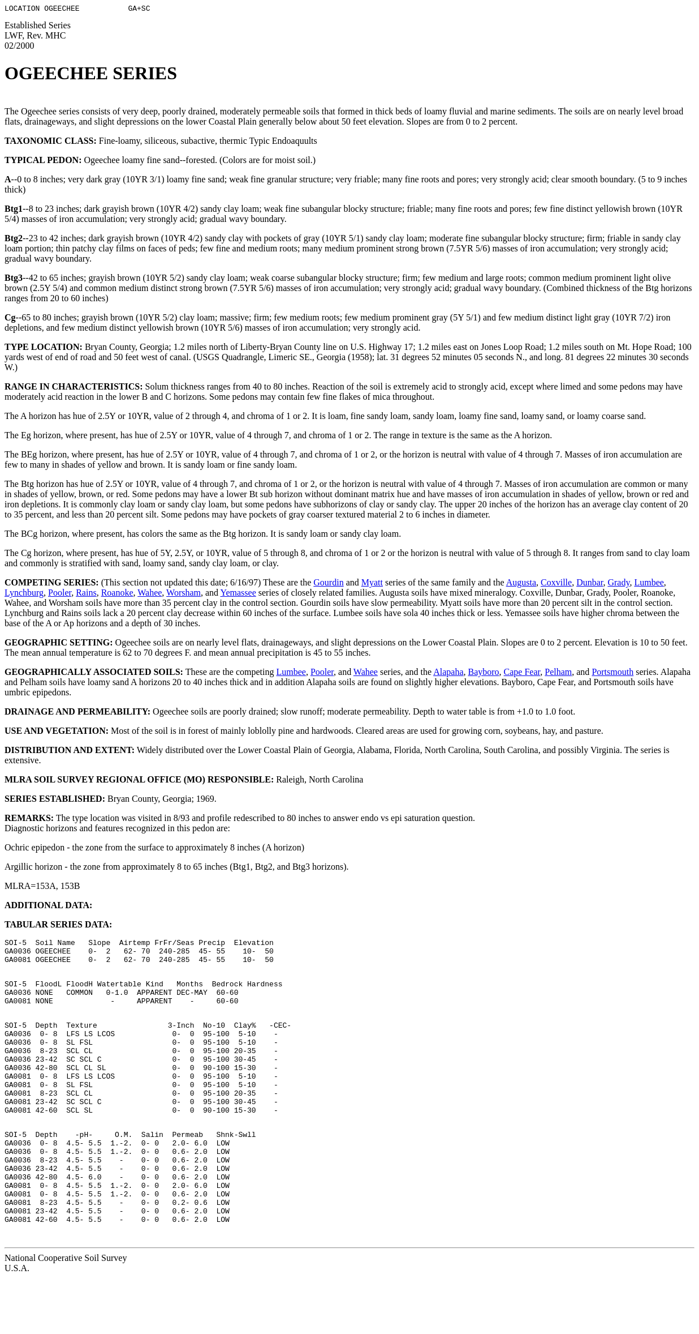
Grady (618, 584)
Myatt (372, 584)
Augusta (521, 584)
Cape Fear (522, 673)
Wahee (149, 594)
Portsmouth (612, 673)
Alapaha (448, 673)
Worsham (183, 594)
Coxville (556, 584)
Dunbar (589, 584)
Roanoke (117, 594)
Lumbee (648, 584)
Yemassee (238, 594)
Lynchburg (24, 594)
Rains (86, 594)
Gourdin (328, 584)
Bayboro (483, 673)
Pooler (59, 594)
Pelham (558, 673)
